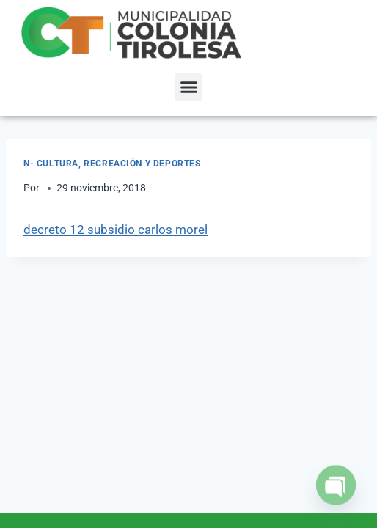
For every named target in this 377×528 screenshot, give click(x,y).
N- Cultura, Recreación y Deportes (112, 163)
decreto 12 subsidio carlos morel (115, 229)
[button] (188, 87)
